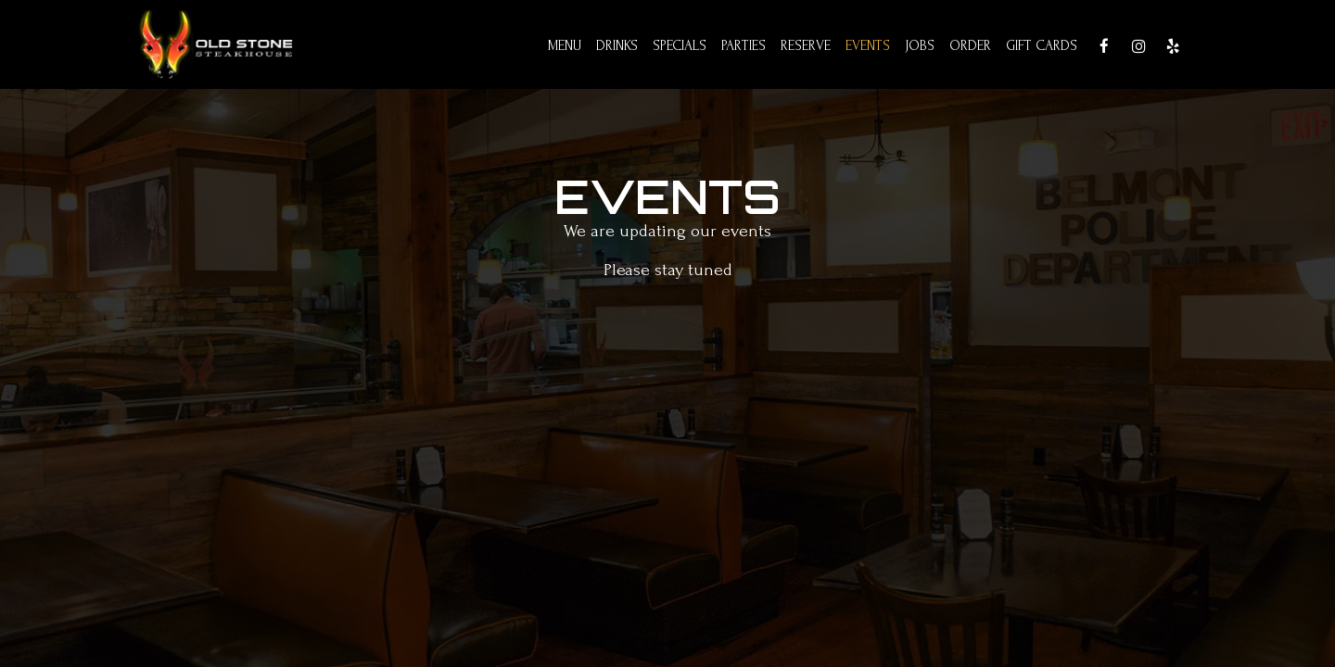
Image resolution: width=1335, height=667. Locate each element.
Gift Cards (1041, 46)
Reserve (806, 46)
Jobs (919, 46)
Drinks (617, 46)
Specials (679, 46)
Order (970, 46)
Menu (564, 46)
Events (868, 46)
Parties (743, 46)
